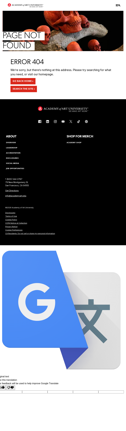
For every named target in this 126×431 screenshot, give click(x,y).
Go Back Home (22, 81)
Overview (11, 143)
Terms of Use (11, 216)
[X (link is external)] (70, 121)
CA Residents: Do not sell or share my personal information (30, 233)
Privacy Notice (11, 227)
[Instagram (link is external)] (55, 121)
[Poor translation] (10, 387)
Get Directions (12, 190)
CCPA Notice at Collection (16, 223)
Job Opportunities (15, 168)
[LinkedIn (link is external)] (47, 121)
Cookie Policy (11, 220)
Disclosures (10, 213)
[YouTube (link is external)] (63, 121)
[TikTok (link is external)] (78, 121)
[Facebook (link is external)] (39, 121)
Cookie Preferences (14, 230)
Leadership (11, 148)
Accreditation (13, 153)
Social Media (12, 163)
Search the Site (23, 89)
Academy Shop (74, 143)
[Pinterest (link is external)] (86, 121)
